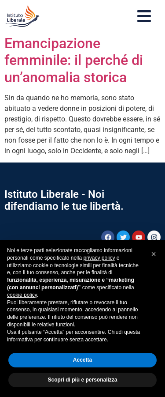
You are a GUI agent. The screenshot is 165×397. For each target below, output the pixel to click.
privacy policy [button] (99, 258)
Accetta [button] (82, 360)
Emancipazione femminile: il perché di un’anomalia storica (73, 60)
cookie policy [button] (22, 295)
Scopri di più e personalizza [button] (82, 380)
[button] (154, 254)
